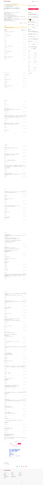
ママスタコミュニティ (20, 474)
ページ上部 (21, 481)
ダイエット (29, 60)
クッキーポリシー (12, 475)
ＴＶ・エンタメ (29, 54)
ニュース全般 (35, 52)
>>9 (4, 129)
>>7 (4, 102)
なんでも (29, 52)
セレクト (29, 74)
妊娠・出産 (35, 67)
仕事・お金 (35, 60)
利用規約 (12, 473)
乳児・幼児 (29, 69)
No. (4, 33)
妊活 (28, 67)
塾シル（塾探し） (20, 475)
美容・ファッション (36, 58)
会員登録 (34, 1)
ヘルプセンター (5, 473)
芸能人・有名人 (35, 54)
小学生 (34, 69)
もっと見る (33, 27)
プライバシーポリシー (13, 474)
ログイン (36, 1)
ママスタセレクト (20, 473)
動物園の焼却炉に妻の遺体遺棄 (9, 6)
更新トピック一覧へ (15, 445)
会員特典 (4, 474)
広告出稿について (5, 475)
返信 (5, 42)
